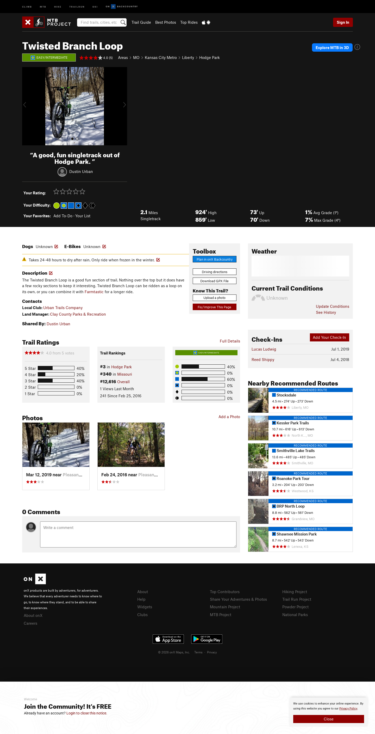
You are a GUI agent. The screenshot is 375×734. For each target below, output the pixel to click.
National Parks (295, 614)
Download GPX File (214, 281)
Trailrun (77, 6)
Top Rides (189, 22)
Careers (30, 623)
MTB (43, 6)
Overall (123, 381)
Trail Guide (141, 22)
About (142, 591)
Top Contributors (225, 591)
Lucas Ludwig (264, 349)
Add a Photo (229, 416)
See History (326, 312)
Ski (95, 6)
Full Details (230, 341)
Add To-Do (62, 215)
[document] (328, 712)
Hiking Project (294, 591)
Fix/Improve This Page (214, 307)
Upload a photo (214, 298)
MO (136, 57)
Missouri (124, 374)
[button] (27, 106)
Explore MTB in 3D (332, 47)
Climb (27, 6)
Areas (123, 57)
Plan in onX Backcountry (215, 259)
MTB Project (220, 614)
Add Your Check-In (329, 337)
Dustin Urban (81, 171)
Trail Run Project (296, 599)
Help (141, 599)
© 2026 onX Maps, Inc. (174, 652)
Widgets (144, 606)
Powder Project (295, 606)
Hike (57, 6)
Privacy (212, 652)
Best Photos (165, 22)
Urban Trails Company (63, 307)
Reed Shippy (263, 359)
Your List (82, 215)
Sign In (343, 22)
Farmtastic (94, 291)
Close (329, 719)
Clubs (142, 614)
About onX (33, 615)
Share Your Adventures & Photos (238, 599)
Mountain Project (225, 606)
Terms (198, 652)
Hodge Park (209, 57)
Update (332, 306)
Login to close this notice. (86, 713)
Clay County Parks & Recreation (78, 314)
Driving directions (214, 272)
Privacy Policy (348, 708)
